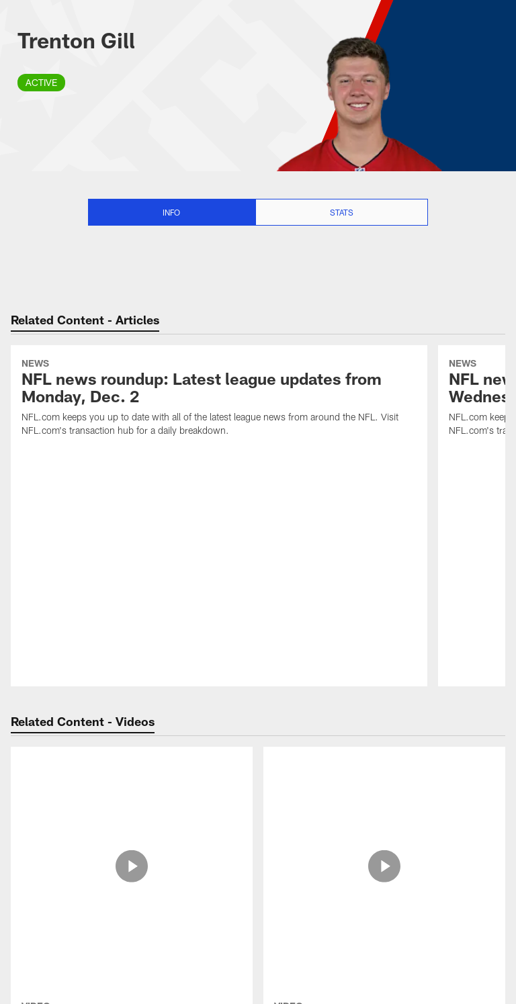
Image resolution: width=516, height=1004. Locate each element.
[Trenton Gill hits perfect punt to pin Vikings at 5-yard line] (132, 804)
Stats (341, 212)
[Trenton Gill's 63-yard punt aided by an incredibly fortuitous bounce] (384, 798)
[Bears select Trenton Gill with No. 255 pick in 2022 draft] (132, 930)
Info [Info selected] (171, 212)
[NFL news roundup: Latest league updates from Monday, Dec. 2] (219, 399)
